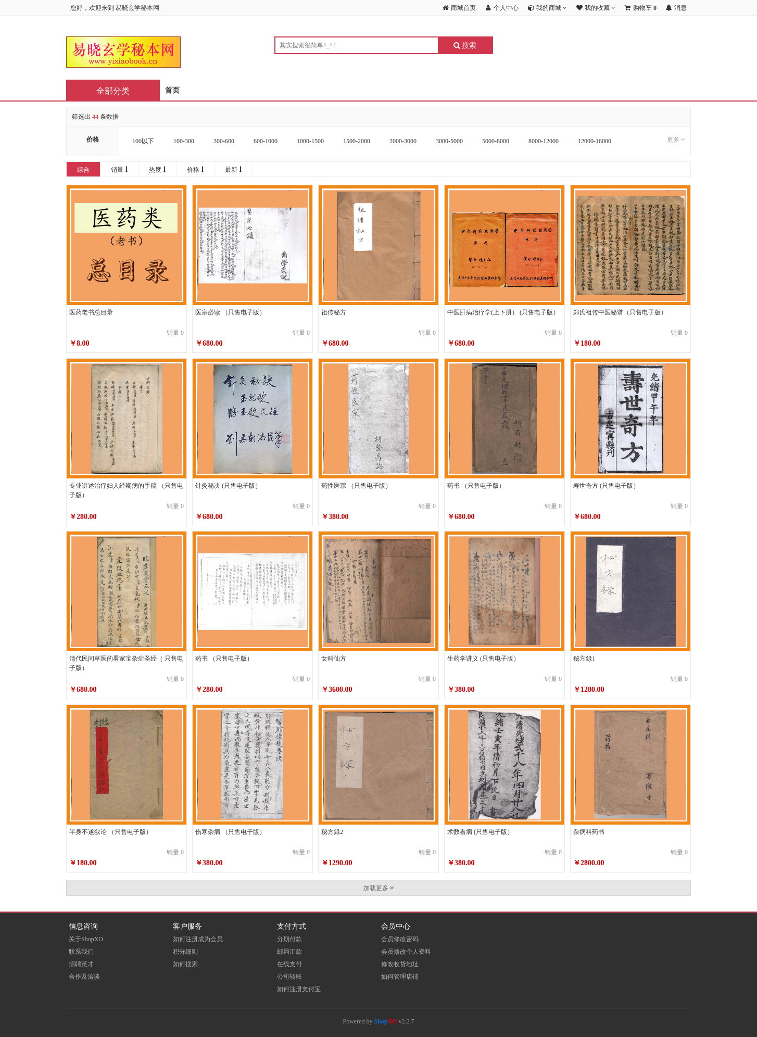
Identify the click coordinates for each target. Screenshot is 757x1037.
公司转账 (289, 976)
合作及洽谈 (84, 976)
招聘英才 (81, 964)
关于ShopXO (86, 939)
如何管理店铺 (400, 976)
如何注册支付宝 (299, 989)
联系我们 (81, 951)
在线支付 (289, 964)
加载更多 (378, 888)
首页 (172, 90)
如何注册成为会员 (198, 939)
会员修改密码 (400, 939)
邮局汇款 (289, 951)
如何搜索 (185, 964)
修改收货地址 (400, 964)
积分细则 (185, 951)
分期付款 (289, 939)
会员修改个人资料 (406, 951)
